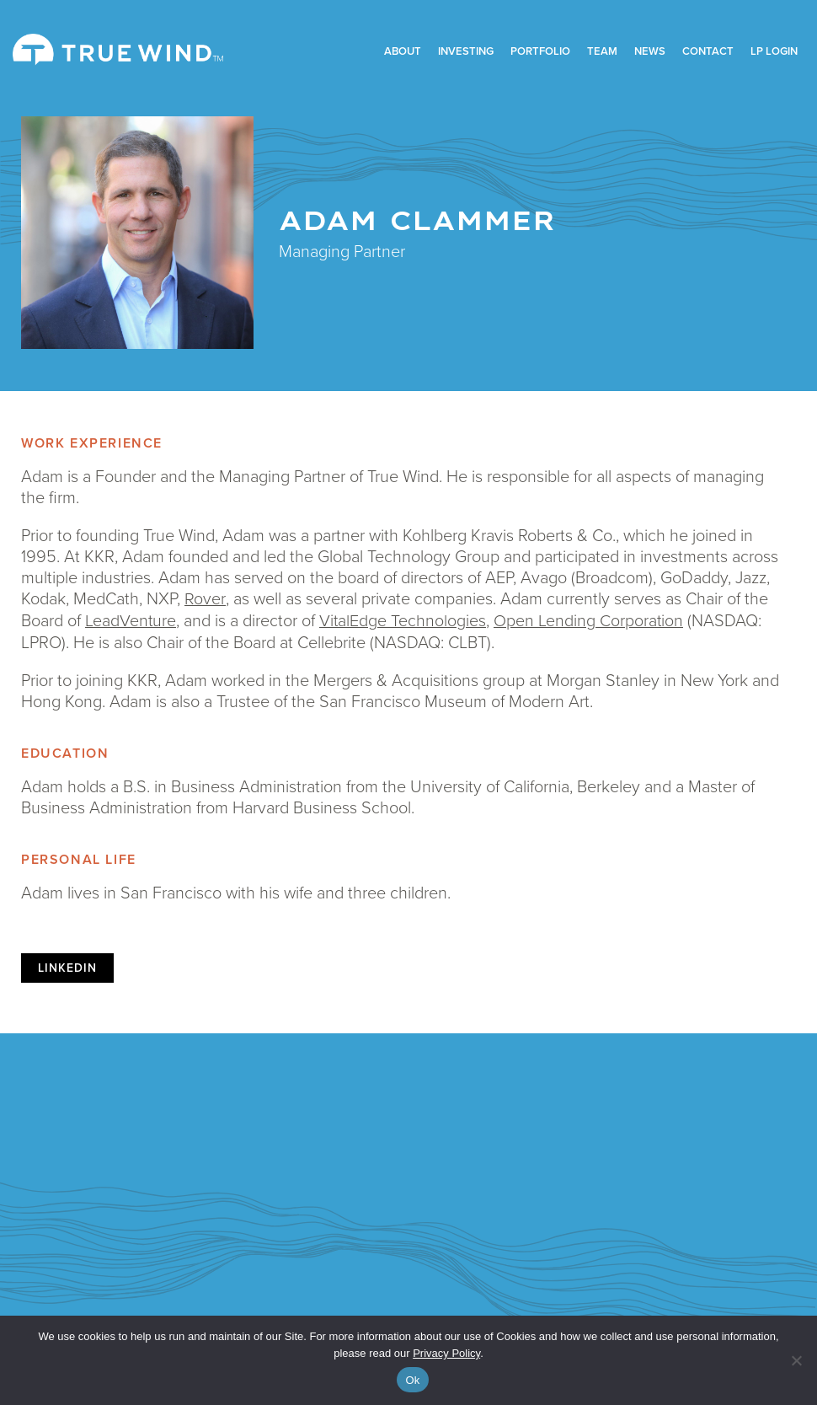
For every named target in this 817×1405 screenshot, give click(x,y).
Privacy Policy (446, 1353)
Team (602, 51)
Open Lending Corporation (590, 618)
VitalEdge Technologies (404, 618)
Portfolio (540, 51)
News (649, 51)
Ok (412, 1380)
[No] (796, 1360)
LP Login (774, 51)
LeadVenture (131, 618)
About (402, 51)
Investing (466, 51)
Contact (708, 51)
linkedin (67, 966)
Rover (204, 597)
